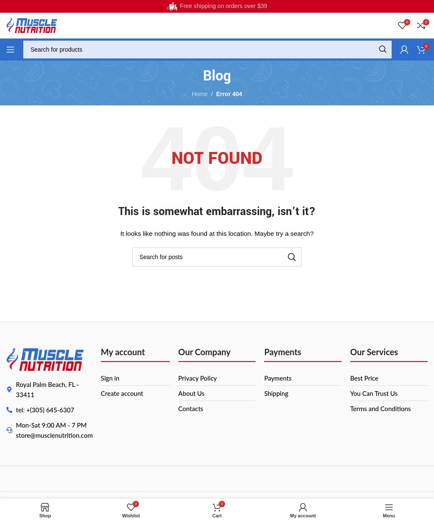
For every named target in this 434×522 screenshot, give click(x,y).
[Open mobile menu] (10, 49)
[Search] (207, 49)
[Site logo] (31, 25)
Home (200, 94)
